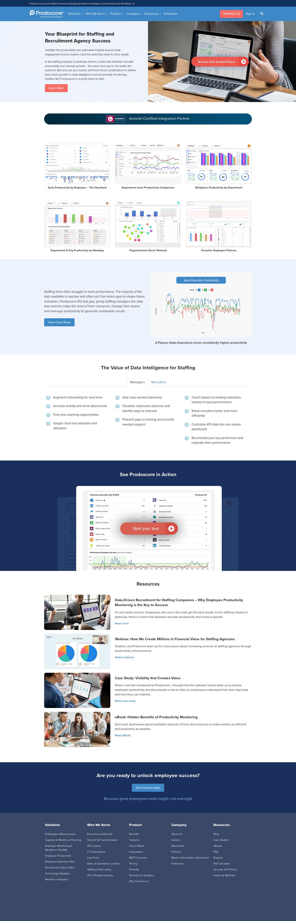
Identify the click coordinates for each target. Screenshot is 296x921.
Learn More (56, 88)
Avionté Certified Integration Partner (159, 118)
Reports (218, 858)
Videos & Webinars (224, 875)
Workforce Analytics (56, 879)
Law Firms (93, 858)
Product (116, 13)
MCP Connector (138, 858)
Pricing (133, 864)
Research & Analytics (141, 875)
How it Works (137, 846)
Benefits (134, 834)
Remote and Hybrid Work (60, 868)
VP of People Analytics (100, 875)
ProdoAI (133, 870)
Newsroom (177, 846)
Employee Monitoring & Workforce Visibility (58, 848)
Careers (176, 840)
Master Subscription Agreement (190, 858)
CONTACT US (231, 14)
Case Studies (221, 840)
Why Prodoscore (139, 881)
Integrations (136, 852)
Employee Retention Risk (60, 862)
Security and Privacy (225, 870)
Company (132, 13)
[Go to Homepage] (47, 14)
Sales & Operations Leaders (103, 864)
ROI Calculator (221, 864)
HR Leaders (94, 846)
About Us (176, 834)
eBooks (217, 846)
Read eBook (122, 735)
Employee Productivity (58, 856)
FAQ (215, 852)
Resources (151, 13)
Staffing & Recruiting (99, 870)
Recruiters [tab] (158, 382)
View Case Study (59, 322)
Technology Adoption (57, 874)
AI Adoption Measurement (60, 834)
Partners (176, 852)
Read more (122, 623)
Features (134, 840)
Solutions (74, 13)
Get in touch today (148, 787)
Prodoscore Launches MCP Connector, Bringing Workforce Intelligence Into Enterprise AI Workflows (80, 3)
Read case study (125, 701)
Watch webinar (124, 657)
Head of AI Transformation (102, 840)
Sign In (250, 13)
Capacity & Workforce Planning (63, 840)
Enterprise (170, 13)
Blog (216, 834)
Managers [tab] (137, 382)
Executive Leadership (99, 834)
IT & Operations (96, 852)
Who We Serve (95, 13)
